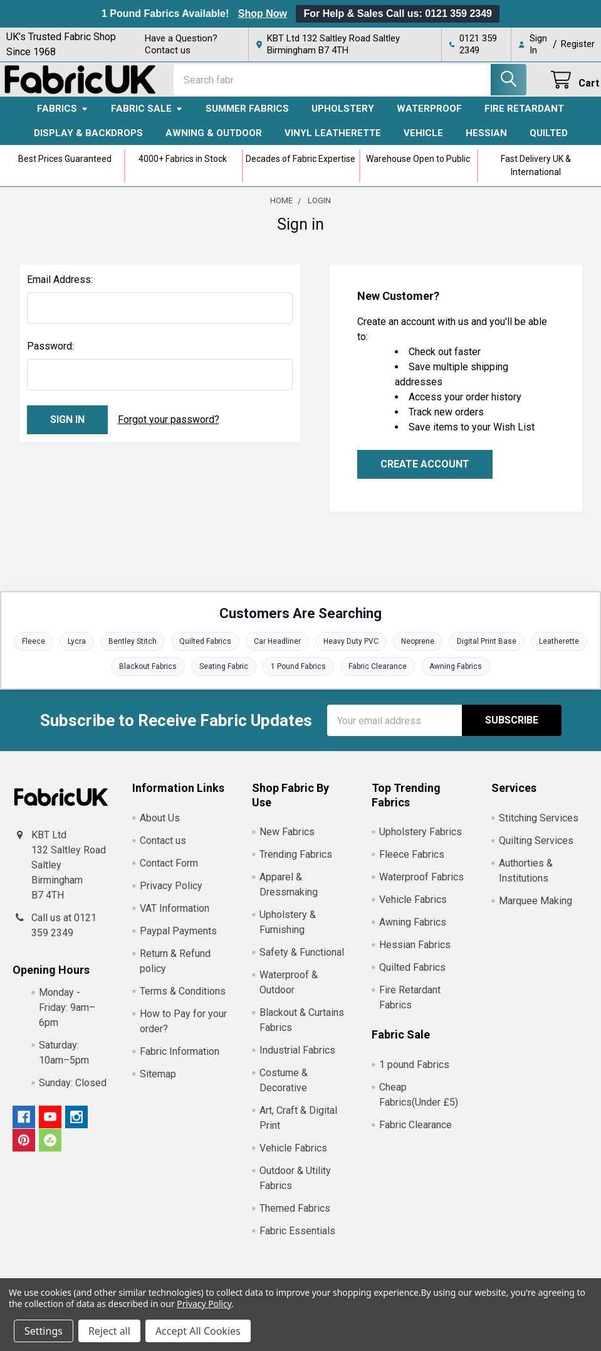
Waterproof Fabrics (421, 885)
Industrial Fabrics (297, 1058)
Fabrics (62, 116)
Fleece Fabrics (411, 862)
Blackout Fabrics (148, 674)
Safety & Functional (301, 960)
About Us (160, 825)
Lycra (77, 649)
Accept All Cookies (198, 1331)
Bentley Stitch (132, 649)
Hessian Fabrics (415, 953)
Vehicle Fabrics (293, 1156)
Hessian (486, 140)
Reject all (109, 1331)
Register (578, 44)
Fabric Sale (147, 116)
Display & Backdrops (88, 140)
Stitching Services (538, 825)
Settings (43, 1331)
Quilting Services (536, 848)
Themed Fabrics (294, 1216)
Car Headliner (277, 649)
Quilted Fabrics (205, 649)
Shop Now (262, 13)
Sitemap (158, 1081)
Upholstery (342, 116)
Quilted (549, 140)
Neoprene (417, 649)
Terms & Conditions (183, 999)
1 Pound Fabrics (298, 674)
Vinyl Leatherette (333, 140)
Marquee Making (535, 908)
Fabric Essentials (297, 1239)
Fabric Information (179, 1059)
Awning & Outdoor (213, 140)
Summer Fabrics (247, 116)
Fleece (33, 649)
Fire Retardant (524, 116)
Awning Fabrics (455, 674)
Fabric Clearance (377, 674)
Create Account (424, 472)
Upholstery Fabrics (420, 840)
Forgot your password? (168, 427)
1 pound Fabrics (414, 1072)
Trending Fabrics (295, 862)
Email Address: (60, 287)
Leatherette (559, 649)
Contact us (163, 848)
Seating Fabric (223, 674)
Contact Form (169, 871)
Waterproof (429, 116)
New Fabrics (287, 840)
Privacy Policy (171, 893)
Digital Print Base (486, 649)
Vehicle (423, 140)
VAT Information (174, 916)
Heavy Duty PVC (351, 649)
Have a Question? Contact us (181, 44)
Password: (50, 354)
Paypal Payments (178, 938)
